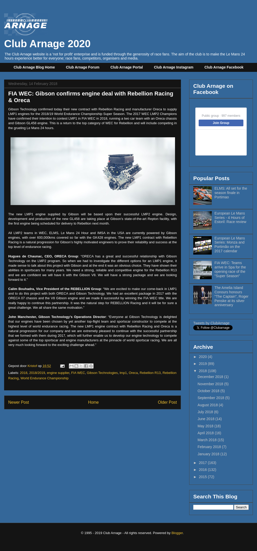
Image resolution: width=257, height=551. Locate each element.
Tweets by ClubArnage (211, 323)
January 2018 (209, 454)
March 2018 (208, 440)
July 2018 (206, 412)
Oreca (133, 373)
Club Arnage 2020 (47, 37)
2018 (23, 373)
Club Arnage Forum (82, 67)
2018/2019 (37, 373)
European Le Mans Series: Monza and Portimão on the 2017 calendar (230, 244)
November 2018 (211, 384)
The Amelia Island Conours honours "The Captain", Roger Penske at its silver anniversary (232, 296)
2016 (203, 470)
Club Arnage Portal (127, 67)
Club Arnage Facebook (223, 67)
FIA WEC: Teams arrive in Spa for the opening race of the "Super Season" (230, 269)
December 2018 (211, 377)
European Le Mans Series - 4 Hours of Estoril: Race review (230, 217)
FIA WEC (78, 373)
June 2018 (206, 419)
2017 (203, 463)
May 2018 (206, 426)
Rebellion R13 (150, 373)
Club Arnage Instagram (174, 67)
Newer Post (18, 402)
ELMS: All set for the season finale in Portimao (231, 192)
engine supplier (58, 373)
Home (93, 402)
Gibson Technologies (102, 373)
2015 (203, 477)
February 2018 (210, 447)
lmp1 (123, 373)
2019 (203, 364)
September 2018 (211, 398)
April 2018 (206, 433)
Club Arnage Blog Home (34, 67)
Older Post (167, 402)
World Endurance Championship (45, 378)
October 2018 (209, 391)
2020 (203, 357)
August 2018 (208, 405)
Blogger (177, 533)
